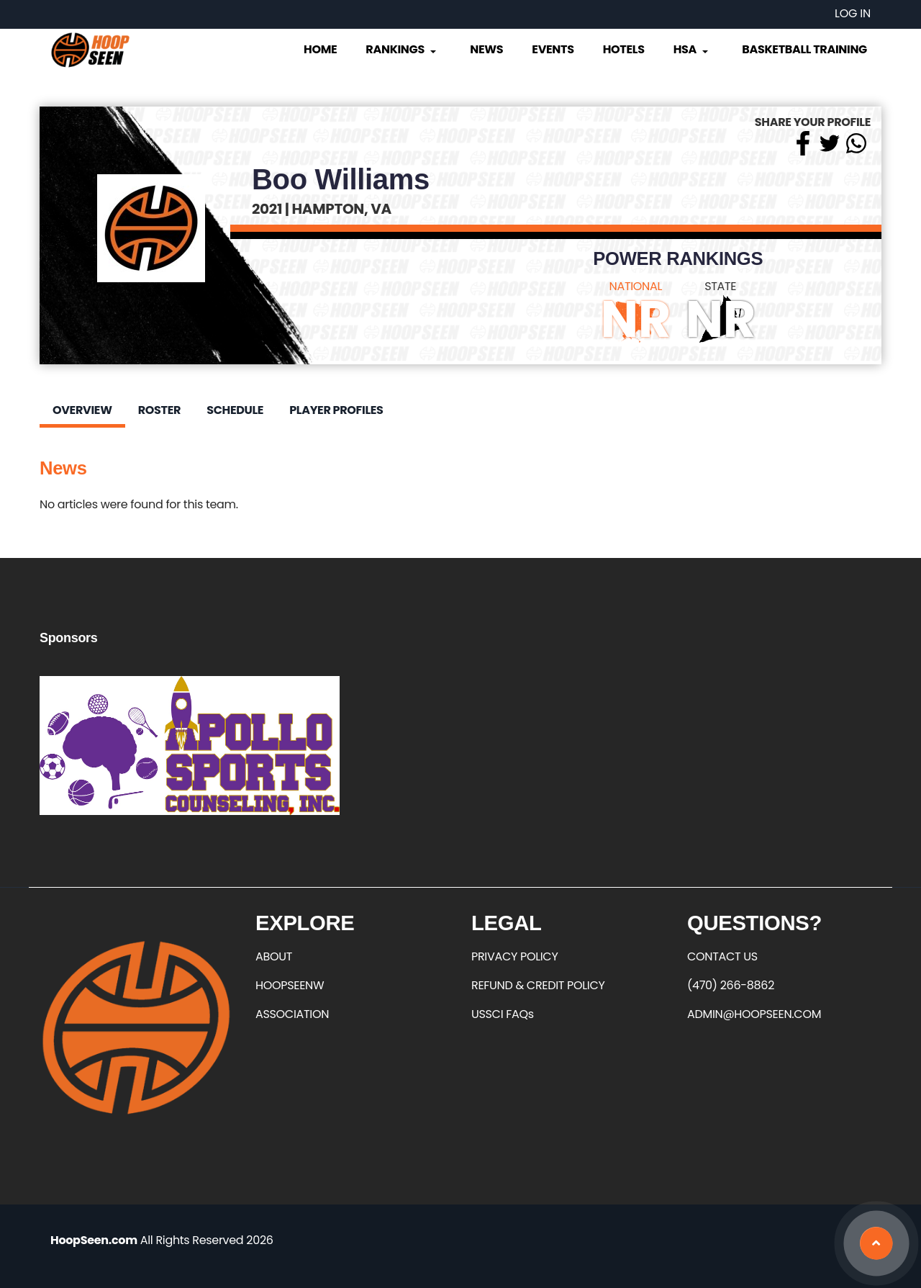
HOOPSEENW (289, 985)
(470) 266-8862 (730, 985)
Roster (159, 410)
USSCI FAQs (502, 1014)
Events (552, 49)
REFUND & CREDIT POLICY (538, 985)
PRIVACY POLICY (514, 956)
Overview (82, 410)
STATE (720, 286)
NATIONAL (636, 286)
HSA (692, 49)
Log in (853, 13)
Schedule (235, 410)
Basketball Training (804, 49)
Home (320, 49)
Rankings (402, 49)
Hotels (624, 49)
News (486, 49)
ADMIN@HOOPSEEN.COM (754, 1014)
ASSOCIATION (292, 1014)
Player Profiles (336, 410)
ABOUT (273, 956)
